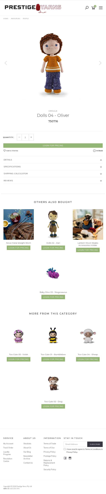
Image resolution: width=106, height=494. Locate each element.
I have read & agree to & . (83, 450)
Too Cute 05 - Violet (18, 354)
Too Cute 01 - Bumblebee (53, 354)
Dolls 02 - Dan (53, 243)
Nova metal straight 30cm (18, 243)
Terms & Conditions (93, 449)
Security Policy (50, 469)
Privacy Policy (49, 452)
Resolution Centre (7, 460)
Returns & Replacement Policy (49, 462)
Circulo (53, 111)
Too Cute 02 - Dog (53, 401)
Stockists (27, 443)
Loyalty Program (7, 453)
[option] (53, 65)
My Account (8, 443)
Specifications (12, 166)
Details (8, 160)
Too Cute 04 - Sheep (88, 354)
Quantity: (8, 137)
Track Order (8, 448)
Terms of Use (49, 448)
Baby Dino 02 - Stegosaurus (53, 292)
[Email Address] (76, 444)
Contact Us (28, 463)
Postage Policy (50, 456)
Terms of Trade (50, 443)
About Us (27, 448)
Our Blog (27, 452)
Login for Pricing (53, 145)
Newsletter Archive (28, 457)
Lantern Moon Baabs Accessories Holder (88, 244)
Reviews (8, 180)
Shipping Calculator (16, 173)
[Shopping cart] (93, 8)
